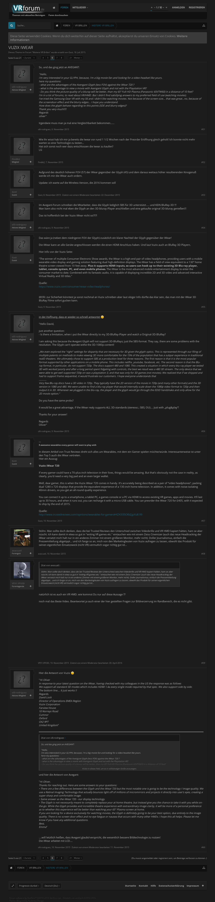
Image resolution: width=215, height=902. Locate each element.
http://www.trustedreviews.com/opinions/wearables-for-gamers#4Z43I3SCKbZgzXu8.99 (90, 514)
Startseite (130, 885)
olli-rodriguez (19, 86)
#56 (203, 431)
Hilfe (153, 885)
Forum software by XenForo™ (35, 898)
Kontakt (143, 885)
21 (71, 57)
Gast (71, 52)
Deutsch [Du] (51, 885)
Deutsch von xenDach (79, 898)
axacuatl (17, 550)
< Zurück (27, 57)
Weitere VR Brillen (41, 52)
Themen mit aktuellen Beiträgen (73, 15)
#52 (203, 162)
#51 (203, 129)
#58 (203, 553)
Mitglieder (82, 7)
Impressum (193, 885)
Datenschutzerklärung (171, 885)
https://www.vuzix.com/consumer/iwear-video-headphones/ (74, 286)
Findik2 (16, 159)
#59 (203, 663)
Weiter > (78, 57)
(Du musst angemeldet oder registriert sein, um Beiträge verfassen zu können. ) (169, 858)
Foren (68, 7)
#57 (203, 521)
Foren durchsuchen (103, 15)
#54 (203, 227)
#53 (203, 195)
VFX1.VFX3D (18, 583)
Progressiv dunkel (28, 885)
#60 (203, 847)
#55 (203, 307)
